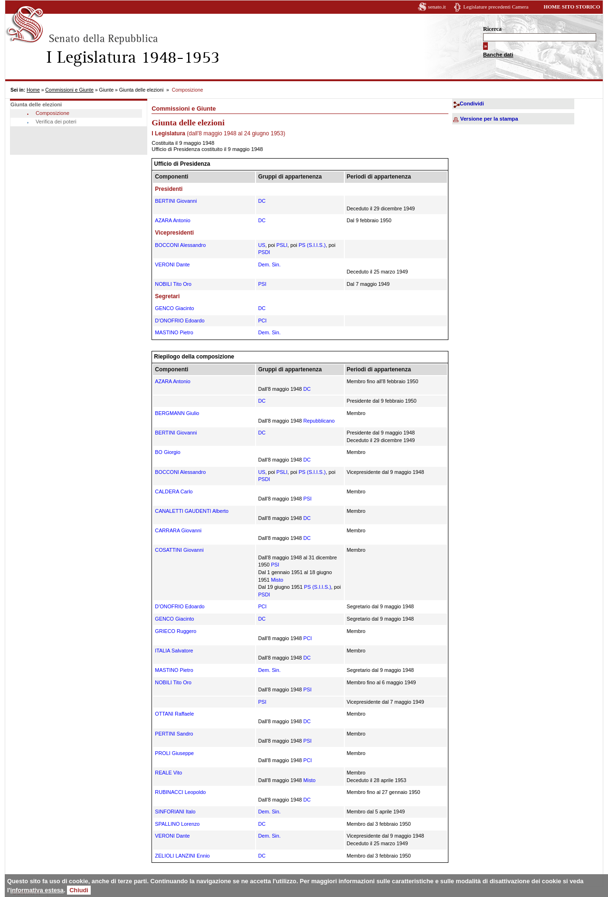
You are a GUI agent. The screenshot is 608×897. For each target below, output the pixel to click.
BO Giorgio (167, 452)
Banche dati (498, 54)
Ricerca (492, 29)
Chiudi (78, 890)
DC (262, 201)
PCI (262, 320)
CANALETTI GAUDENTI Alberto (191, 511)
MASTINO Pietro (174, 332)
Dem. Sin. (269, 264)
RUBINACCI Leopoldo (180, 792)
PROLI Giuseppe (174, 753)
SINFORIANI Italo (175, 811)
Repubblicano (318, 421)
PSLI (281, 245)
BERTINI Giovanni (176, 201)
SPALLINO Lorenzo (177, 824)
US (261, 245)
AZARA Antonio (172, 220)
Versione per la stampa (489, 119)
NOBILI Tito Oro (173, 284)
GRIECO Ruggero (175, 631)
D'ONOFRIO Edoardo (179, 320)
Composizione (52, 113)
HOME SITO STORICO (571, 6)
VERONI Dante (172, 264)
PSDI (264, 252)
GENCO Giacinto (174, 308)
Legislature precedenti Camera (495, 6)
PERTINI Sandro (174, 733)
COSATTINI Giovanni (179, 550)
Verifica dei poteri (56, 121)
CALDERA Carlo (173, 491)
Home (33, 90)
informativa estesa (37, 890)
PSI (262, 284)
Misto (277, 580)
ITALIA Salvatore (174, 650)
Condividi (472, 103)
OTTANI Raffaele (174, 714)
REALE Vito (168, 772)
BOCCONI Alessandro (180, 245)
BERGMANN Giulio (177, 413)
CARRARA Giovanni (178, 530)
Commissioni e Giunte (69, 90)
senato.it (437, 6)
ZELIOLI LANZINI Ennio (182, 856)
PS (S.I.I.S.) (312, 245)
